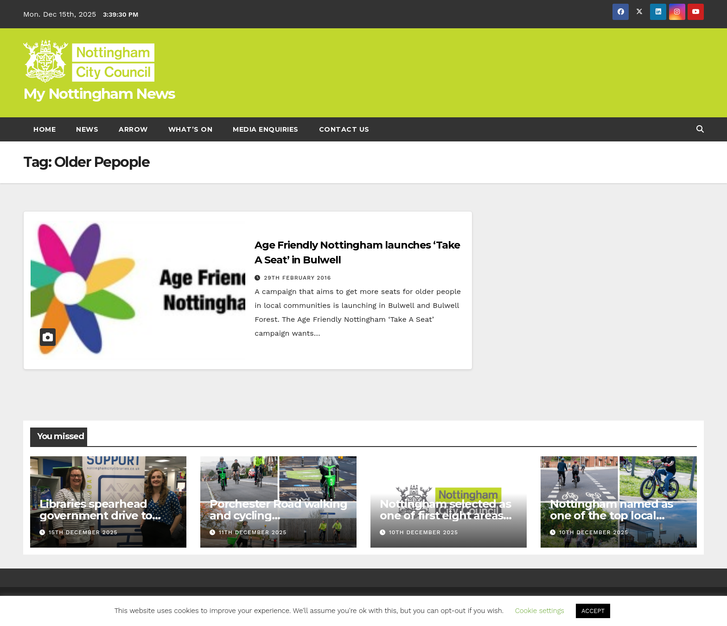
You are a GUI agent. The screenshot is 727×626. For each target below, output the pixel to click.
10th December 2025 (423, 532)
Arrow (133, 129)
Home (44, 129)
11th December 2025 (253, 532)
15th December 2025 (83, 532)
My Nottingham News (99, 93)
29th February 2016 (297, 278)
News (87, 129)
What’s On (190, 129)
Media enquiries (266, 129)
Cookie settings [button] (539, 611)
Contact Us (344, 129)
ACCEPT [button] (593, 610)
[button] (700, 129)
